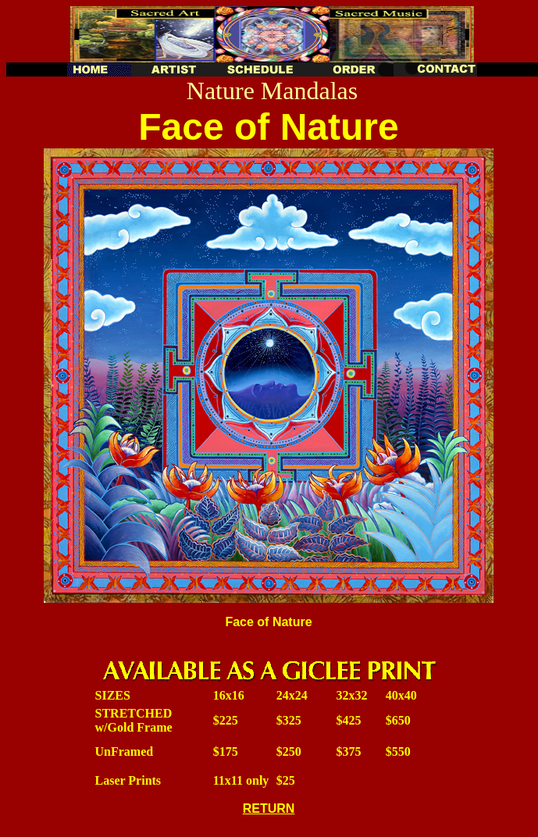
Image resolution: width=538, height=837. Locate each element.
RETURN (269, 808)
